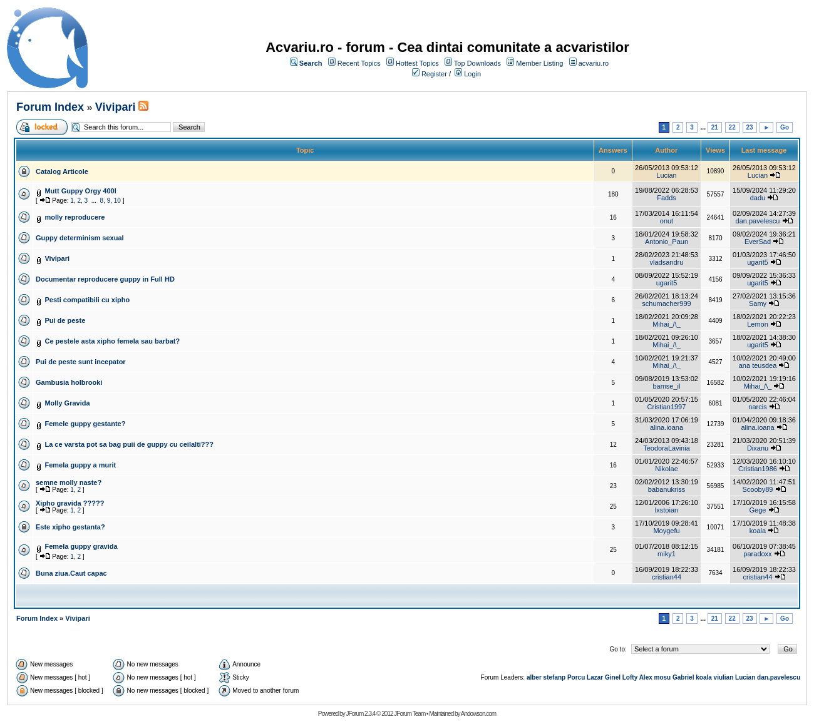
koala (758, 530)
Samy (757, 303)
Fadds (666, 197)
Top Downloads (477, 63)
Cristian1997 (666, 406)
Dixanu (757, 448)
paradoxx (757, 554)
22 (732, 127)
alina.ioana (666, 427)
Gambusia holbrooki (69, 382)
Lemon (757, 324)
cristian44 (666, 577)
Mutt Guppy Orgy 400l (80, 191)
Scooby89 (758, 489)
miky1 (666, 554)
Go (784, 127)
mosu (662, 677)
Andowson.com (478, 713)
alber (534, 677)
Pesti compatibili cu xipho (87, 299)
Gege (758, 510)
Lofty (629, 677)
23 (749, 127)
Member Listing (539, 63)
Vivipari (115, 107)
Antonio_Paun (666, 241)
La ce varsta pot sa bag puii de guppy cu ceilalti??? (129, 444)
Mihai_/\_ (666, 324)
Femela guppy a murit (80, 465)
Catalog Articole (62, 171)
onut (666, 221)
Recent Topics (359, 63)
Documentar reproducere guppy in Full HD (105, 279)
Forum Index (50, 107)
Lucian (666, 175)
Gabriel (683, 677)
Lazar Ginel (604, 677)
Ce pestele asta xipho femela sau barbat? (112, 341)
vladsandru (667, 262)
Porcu (576, 677)
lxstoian (666, 510)
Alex (645, 677)
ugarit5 (757, 262)
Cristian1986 (757, 468)
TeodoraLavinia (666, 448)
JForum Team (409, 713)
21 (714, 127)
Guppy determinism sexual (80, 238)
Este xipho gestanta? (70, 527)
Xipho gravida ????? (70, 503)
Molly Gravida (67, 403)
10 (117, 200)
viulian (724, 677)
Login (472, 74)
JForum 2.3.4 (360, 713)
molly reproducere (74, 217)
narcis (757, 406)
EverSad (757, 241)
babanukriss (666, 489)
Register (434, 74)
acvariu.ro (594, 63)
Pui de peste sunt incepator (81, 361)
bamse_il (666, 386)
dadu (757, 197)
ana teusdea (758, 365)
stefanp (555, 677)
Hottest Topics (417, 63)
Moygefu (666, 530)
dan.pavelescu (758, 221)
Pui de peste (64, 320)
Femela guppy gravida (80, 546)
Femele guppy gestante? (84, 423)
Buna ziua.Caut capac (71, 573)
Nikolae (666, 468)
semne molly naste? (68, 482)
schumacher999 (666, 303)
